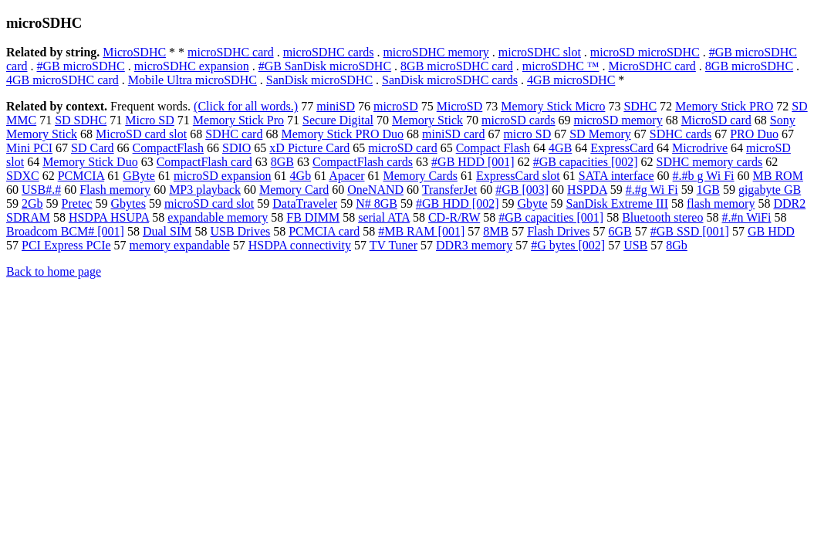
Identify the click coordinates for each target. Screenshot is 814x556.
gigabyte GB (769, 189)
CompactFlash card (204, 161)
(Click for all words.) (246, 106)
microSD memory (618, 120)
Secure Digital (337, 120)
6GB (619, 231)
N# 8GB (376, 203)
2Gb (32, 203)
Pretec (77, 203)
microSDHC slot (539, 52)
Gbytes (128, 203)
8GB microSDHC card (456, 66)
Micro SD (149, 120)
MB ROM (778, 175)
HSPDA (587, 189)
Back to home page (53, 271)
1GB (708, 189)
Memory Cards (420, 175)
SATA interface (616, 175)
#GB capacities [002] (585, 161)
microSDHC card (230, 52)
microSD (395, 106)
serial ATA (384, 217)
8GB (282, 161)
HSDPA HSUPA (109, 217)
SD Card (92, 147)
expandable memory (217, 217)
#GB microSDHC (81, 66)
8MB (495, 231)
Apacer (346, 175)
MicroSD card (716, 120)
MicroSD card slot (141, 134)
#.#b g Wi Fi (704, 175)
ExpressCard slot (518, 175)
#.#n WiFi (746, 217)
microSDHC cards (328, 52)
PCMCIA (81, 175)
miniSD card (453, 134)
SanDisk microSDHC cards (450, 79)
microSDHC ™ (561, 66)
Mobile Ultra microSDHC (192, 79)
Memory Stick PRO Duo (342, 134)
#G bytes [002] (568, 245)
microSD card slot (209, 203)
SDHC (640, 106)
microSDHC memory (435, 52)
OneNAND (375, 189)
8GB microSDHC (749, 66)
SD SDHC (80, 120)
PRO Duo (754, 134)
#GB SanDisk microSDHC (324, 66)
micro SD (527, 134)
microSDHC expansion (191, 66)
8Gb (676, 245)
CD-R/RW (454, 217)
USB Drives (240, 231)
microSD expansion (223, 175)
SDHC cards (680, 134)
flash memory (721, 203)
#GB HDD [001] (473, 161)
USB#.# (41, 189)
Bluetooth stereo (662, 217)
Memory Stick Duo (90, 161)
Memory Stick (427, 120)
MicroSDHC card (652, 66)
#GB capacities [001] (550, 217)
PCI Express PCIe (66, 245)
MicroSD (460, 106)
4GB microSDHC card (62, 79)
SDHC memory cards (710, 161)
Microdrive (700, 147)
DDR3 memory (474, 245)
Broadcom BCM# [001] (65, 231)
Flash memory (114, 189)
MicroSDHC (134, 52)
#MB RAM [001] (421, 231)
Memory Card (294, 189)
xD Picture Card (309, 147)
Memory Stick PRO (724, 106)
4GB (560, 147)
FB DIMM (312, 217)
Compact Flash (493, 147)
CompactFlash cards (362, 161)
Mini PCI (29, 147)
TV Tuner (393, 245)
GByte (139, 175)
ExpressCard (622, 147)
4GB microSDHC (571, 79)
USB (635, 245)
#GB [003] (522, 189)
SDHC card (233, 134)
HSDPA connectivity (299, 245)
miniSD (335, 106)
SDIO (236, 147)
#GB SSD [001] (689, 231)
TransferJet (449, 189)
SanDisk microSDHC (319, 79)
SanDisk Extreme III (617, 203)
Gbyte (532, 203)
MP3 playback (205, 189)
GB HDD (771, 231)
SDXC (22, 175)
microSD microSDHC (645, 52)
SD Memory (600, 134)
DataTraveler (304, 203)
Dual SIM (167, 231)
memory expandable (180, 245)
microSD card (402, 147)
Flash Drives (558, 231)
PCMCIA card (324, 231)
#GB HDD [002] (457, 203)
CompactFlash (168, 147)
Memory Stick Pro (238, 120)
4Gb (301, 175)
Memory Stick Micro (553, 106)
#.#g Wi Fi (652, 189)
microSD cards (518, 120)
